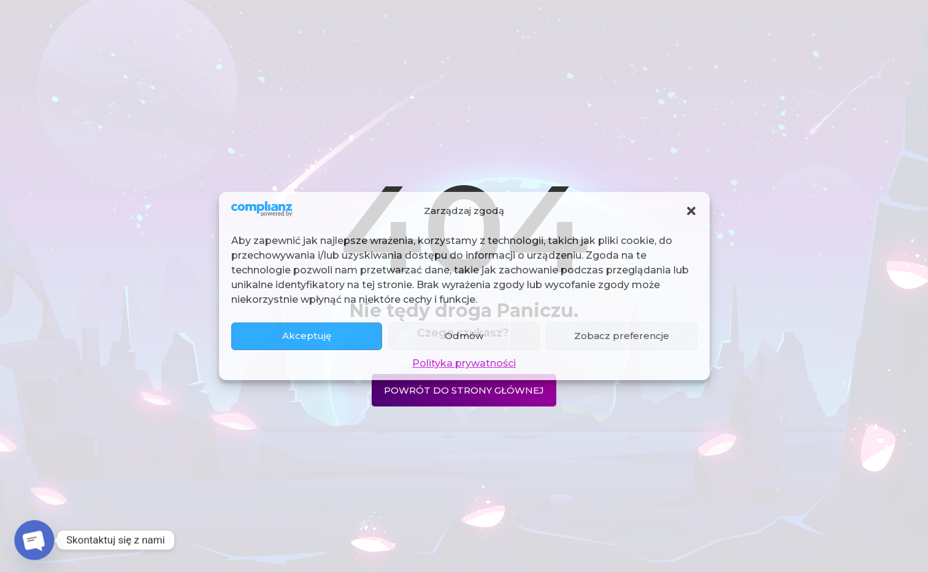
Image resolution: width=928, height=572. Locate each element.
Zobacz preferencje (621, 335)
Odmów (464, 335)
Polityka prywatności (464, 363)
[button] (691, 211)
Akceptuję (306, 335)
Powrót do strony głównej (464, 390)
